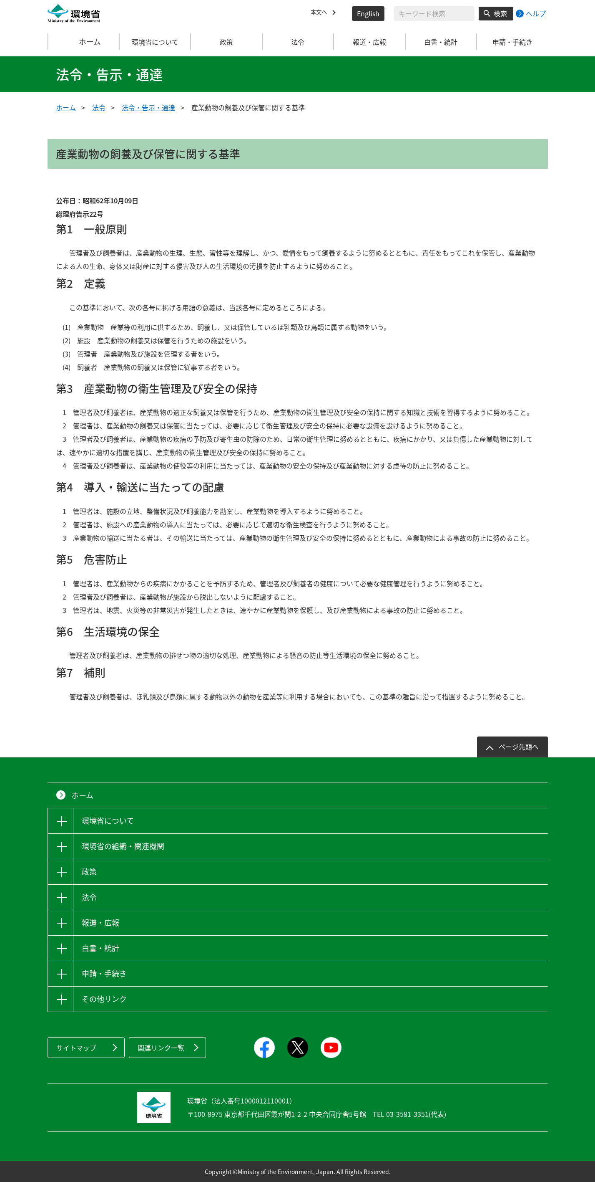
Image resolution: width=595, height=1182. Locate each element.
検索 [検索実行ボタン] (500, 13)
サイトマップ (76, 1048)
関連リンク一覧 (161, 1048)
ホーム (83, 42)
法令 (98, 107)
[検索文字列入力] (434, 13)
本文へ (321, 13)
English (368, 13)
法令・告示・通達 (148, 107)
